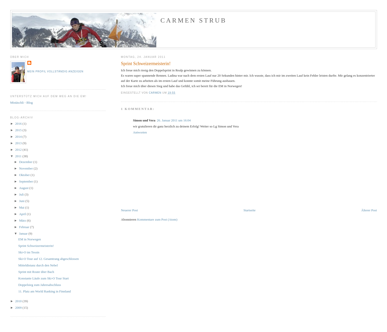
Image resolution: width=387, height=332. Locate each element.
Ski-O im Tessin (28, 252)
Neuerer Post (129, 210)
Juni (22, 201)
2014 (19, 136)
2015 (19, 130)
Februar (24, 227)
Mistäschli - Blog (21, 102)
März (23, 220)
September (26, 181)
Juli (22, 194)
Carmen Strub (194, 20)
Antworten (140, 132)
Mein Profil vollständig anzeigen (55, 71)
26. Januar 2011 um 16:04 (174, 120)
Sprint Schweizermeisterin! (36, 246)
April (23, 214)
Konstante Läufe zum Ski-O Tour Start (43, 278)
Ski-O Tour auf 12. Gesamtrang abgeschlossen (48, 259)
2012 (19, 149)
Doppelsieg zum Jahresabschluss (39, 285)
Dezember (26, 162)
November (26, 168)
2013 (19, 143)
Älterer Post (369, 210)
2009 (19, 307)
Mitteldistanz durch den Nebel (38, 265)
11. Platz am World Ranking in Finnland (44, 291)
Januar (23, 233)
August (24, 188)
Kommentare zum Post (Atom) (157, 219)
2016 (19, 123)
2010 (19, 301)
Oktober (25, 175)
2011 (19, 156)
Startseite (249, 210)
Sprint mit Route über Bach (36, 272)
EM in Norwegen (29, 239)
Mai (22, 207)
